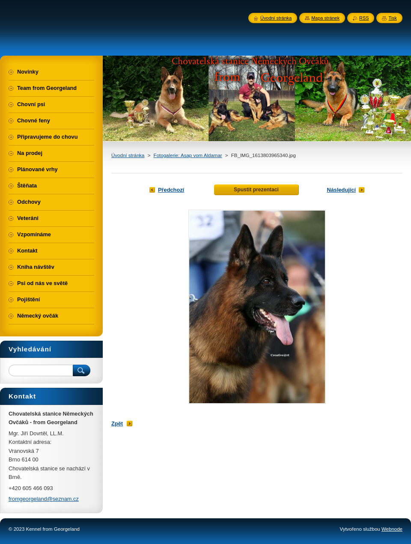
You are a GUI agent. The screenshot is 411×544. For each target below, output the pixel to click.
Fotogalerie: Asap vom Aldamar (188, 155)
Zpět (117, 423)
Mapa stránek (325, 18)
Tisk (392, 18)
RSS (364, 18)
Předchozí (171, 190)
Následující (341, 190)
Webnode (391, 529)
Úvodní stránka (127, 155)
